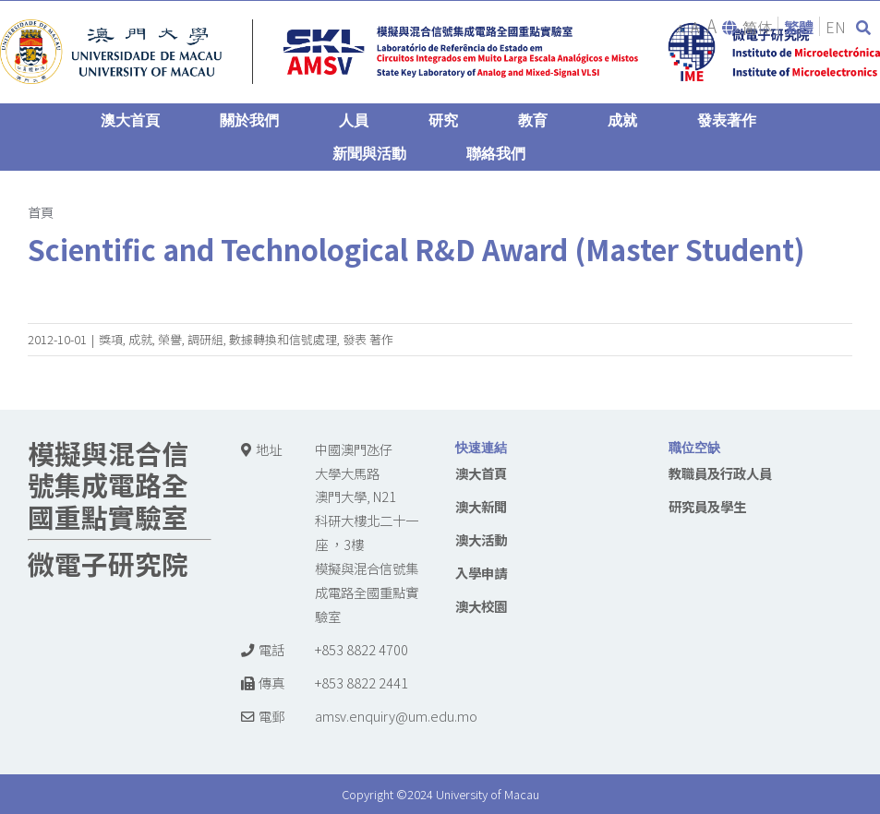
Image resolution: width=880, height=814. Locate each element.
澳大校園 (481, 606)
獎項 (111, 339)
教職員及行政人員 (720, 473)
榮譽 (170, 339)
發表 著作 (368, 339)
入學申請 (481, 572)
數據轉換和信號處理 (283, 339)
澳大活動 (481, 539)
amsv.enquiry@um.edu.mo (396, 715)
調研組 (205, 339)
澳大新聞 (481, 506)
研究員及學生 (707, 506)
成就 (140, 339)
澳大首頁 (481, 473)
